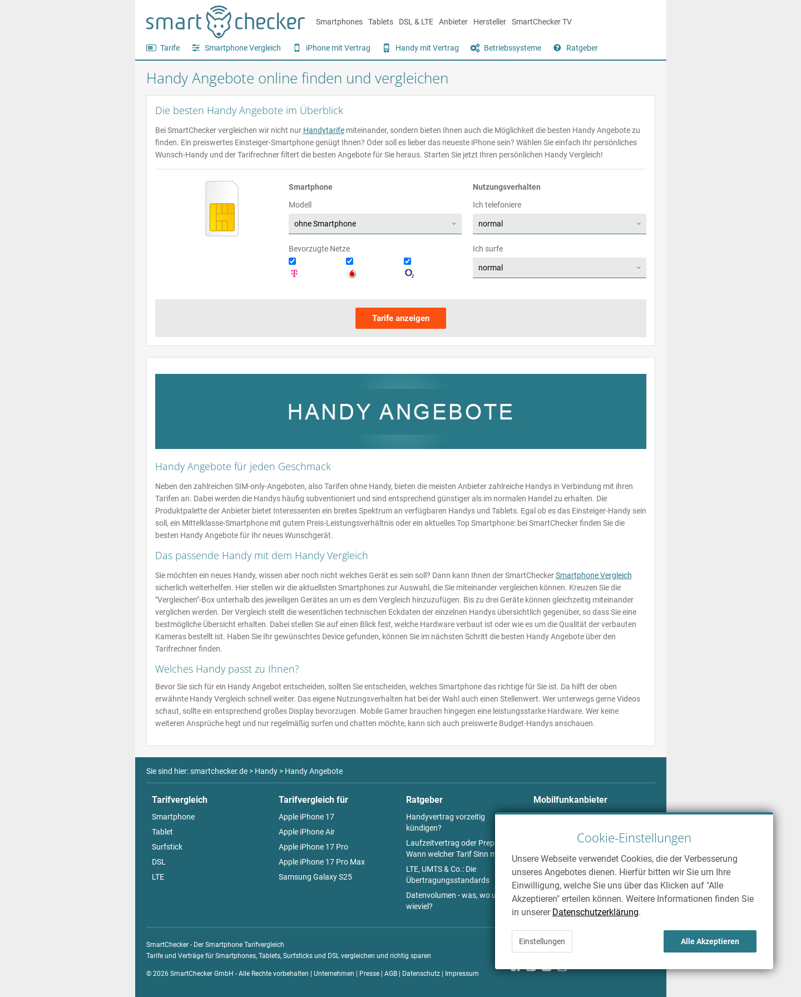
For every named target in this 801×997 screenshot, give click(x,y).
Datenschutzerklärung (595, 912)
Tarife (170, 47)
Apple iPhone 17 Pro (313, 846)
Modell (300, 204)
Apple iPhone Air (307, 831)
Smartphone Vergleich (243, 47)
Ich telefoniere (497, 204)
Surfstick (167, 846)
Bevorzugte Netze (319, 248)
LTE (158, 876)
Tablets (380, 21)
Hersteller (489, 21)
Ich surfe (488, 248)
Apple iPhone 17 (306, 816)
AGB (390, 974)
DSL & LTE (416, 21)
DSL (159, 861)
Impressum (462, 974)
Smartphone (173, 816)
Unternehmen (334, 974)
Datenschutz (421, 974)
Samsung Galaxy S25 (315, 876)
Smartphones (339, 21)
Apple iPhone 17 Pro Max (322, 861)
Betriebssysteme (512, 47)
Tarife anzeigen (400, 318)
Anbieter (453, 21)
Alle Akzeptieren (710, 941)
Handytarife (323, 130)
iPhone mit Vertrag (338, 47)
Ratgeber (582, 47)
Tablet (162, 831)
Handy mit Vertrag (427, 47)
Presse (369, 974)
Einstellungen (542, 941)
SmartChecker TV (542, 21)
